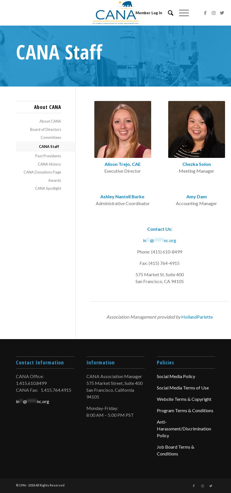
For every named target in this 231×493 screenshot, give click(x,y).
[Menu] (181, 13)
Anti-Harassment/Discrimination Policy (184, 428)
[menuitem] (167, 13)
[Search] (167, 13)
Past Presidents (48, 156)
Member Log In (149, 13)
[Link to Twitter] (222, 13)
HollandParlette (197, 316)
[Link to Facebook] (205, 13)
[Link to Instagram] (213, 13)
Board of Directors (45, 129)
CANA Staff (49, 146)
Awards (54, 180)
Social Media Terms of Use (183, 387)
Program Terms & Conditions (185, 410)
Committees (51, 137)
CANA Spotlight (48, 188)
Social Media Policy (176, 376)
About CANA (50, 121)
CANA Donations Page (42, 172)
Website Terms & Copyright (184, 399)
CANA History (49, 164)
